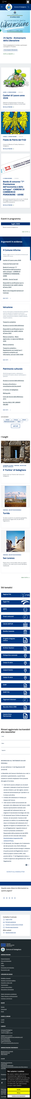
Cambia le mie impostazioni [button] (18, 1096)
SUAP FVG (6, 692)
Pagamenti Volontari (9, 699)
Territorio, (17, 465)
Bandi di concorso (5, 1053)
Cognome (3, 750)
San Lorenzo (9, 558)
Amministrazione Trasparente (9, 1047)
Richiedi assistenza (11, 922)
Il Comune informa (11, 92)
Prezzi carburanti (8, 616)
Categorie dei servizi (6, 974)
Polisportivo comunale (10, 655)
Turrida (6, 513)
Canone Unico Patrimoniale (7, 715)
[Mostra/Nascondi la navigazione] (2, 7)
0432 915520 (14, 925)
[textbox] (12, 898)
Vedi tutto (26, 232)
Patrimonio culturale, (8, 465)
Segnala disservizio (11, 932)
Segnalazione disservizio (7, 1065)
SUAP (5, 685)
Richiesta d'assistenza (6, 1063)
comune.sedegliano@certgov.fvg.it (11, 1043)
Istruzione (8, 307)
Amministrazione (6, 954)
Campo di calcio (8, 662)
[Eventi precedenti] (2, 223)
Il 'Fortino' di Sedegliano (14, 470)
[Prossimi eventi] (28, 223)
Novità (3, 1003)
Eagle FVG (6, 602)
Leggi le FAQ (9, 919)
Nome (3, 743)
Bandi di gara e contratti (7, 1051)
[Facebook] (2, 1083)
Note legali (4, 1089)
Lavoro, (5, 92)
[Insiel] (4, 1097)
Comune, (5, 136)
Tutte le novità (8, 54)
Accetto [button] (18, 1089)
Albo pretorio (4, 1054)
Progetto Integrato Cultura (9, 639)
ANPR (5, 609)
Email (3, 736)
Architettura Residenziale (14, 510)
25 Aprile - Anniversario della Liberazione (14, 39)
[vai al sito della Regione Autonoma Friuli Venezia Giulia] (4, 1)
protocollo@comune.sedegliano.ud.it (13, 1037)
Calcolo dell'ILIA (8, 624)
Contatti (3, 1026)
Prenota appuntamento (12, 927)
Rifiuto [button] (18, 1093)
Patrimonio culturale (12, 368)
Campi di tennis (8, 670)
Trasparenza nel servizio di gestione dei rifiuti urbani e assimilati (14, 1067)
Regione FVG (7, 594)
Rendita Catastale (8, 631)
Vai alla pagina (8, 107)
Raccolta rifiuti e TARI (9, 707)
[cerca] (28, 7)
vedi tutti (15, 426)
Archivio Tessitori (8, 648)
